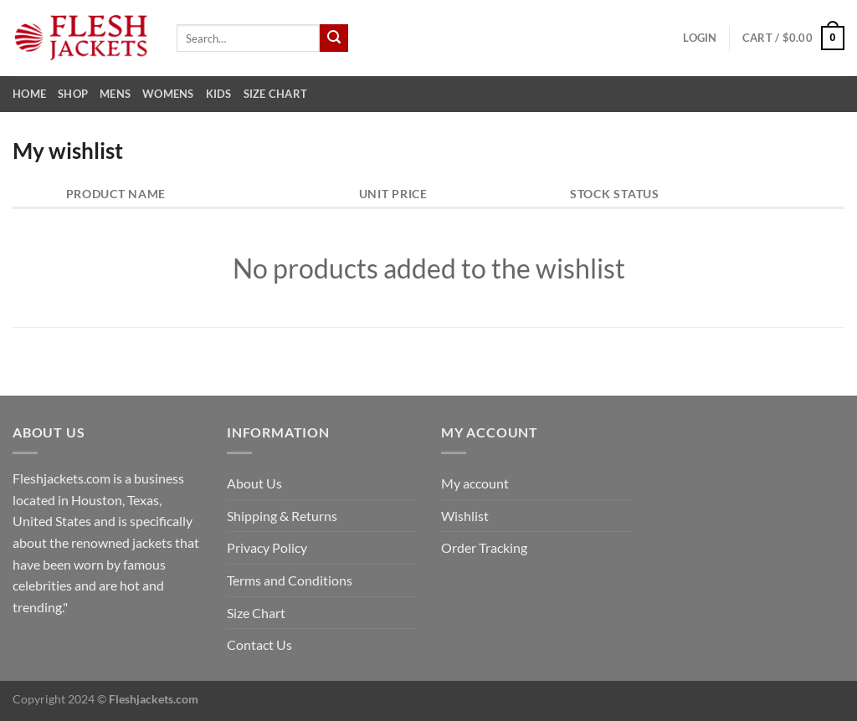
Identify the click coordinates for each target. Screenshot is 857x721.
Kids (219, 93)
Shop (73, 93)
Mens (115, 93)
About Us (254, 483)
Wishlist (465, 516)
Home (29, 93)
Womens (168, 93)
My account (475, 483)
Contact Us (259, 644)
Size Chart (276, 93)
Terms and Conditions (289, 580)
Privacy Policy (267, 547)
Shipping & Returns (282, 516)
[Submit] (334, 38)
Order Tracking (484, 547)
